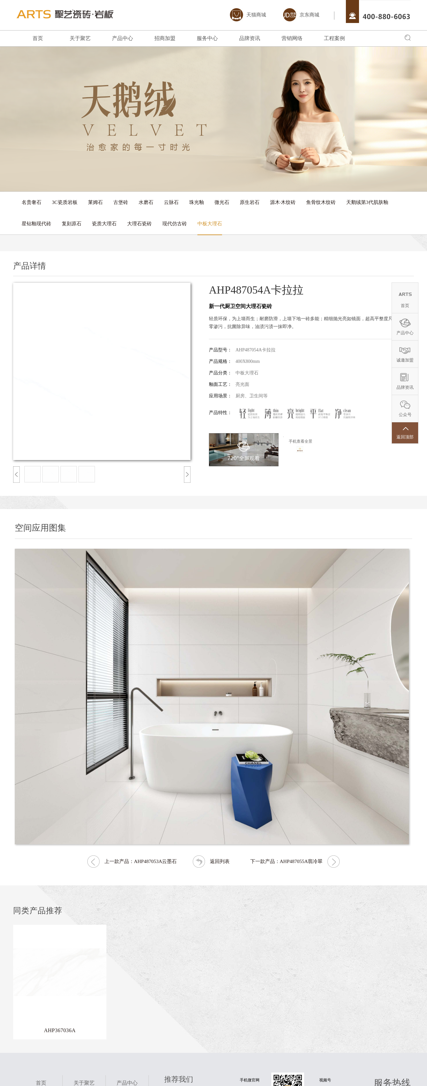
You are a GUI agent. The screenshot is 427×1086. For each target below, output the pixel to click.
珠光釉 (196, 202)
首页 (38, 38)
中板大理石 (209, 223)
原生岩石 (249, 202)
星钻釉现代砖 (36, 223)
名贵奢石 (31, 202)
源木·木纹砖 (283, 202)
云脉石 (171, 202)
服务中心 (207, 38)
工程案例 (334, 38)
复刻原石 (71, 223)
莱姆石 (95, 202)
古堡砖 (120, 202)
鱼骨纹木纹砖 (321, 202)
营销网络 (292, 38)
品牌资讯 (249, 38)
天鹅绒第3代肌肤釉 (367, 202)
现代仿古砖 (174, 223)
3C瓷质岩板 (65, 202)
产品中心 (122, 38)
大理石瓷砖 (139, 223)
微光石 (221, 202)
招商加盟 (164, 38)
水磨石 (146, 202)
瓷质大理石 (104, 223)
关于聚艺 (80, 38)
